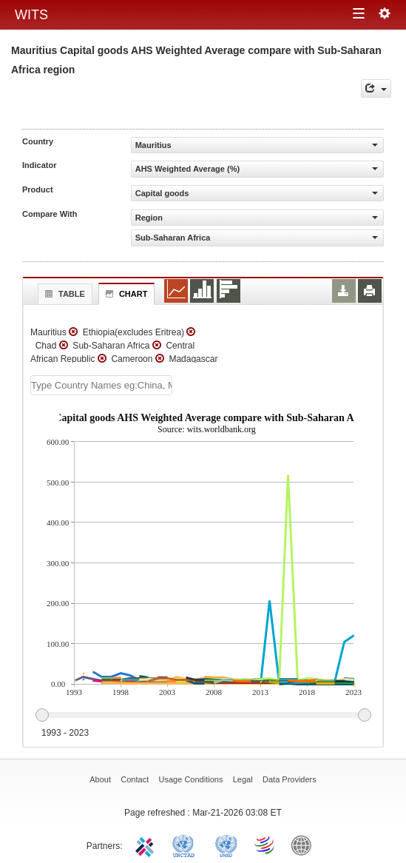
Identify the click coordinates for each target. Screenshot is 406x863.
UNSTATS (226, 844)
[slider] (203, 716)
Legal (243, 779)
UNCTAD (186, 844)
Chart (125, 293)
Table (63, 293)
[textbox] (101, 385)
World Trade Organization (265, 844)
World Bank (304, 844)
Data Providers (290, 779)
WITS (31, 14)
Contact (135, 779)
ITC (147, 844)
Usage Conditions (191, 779)
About (100, 779)
